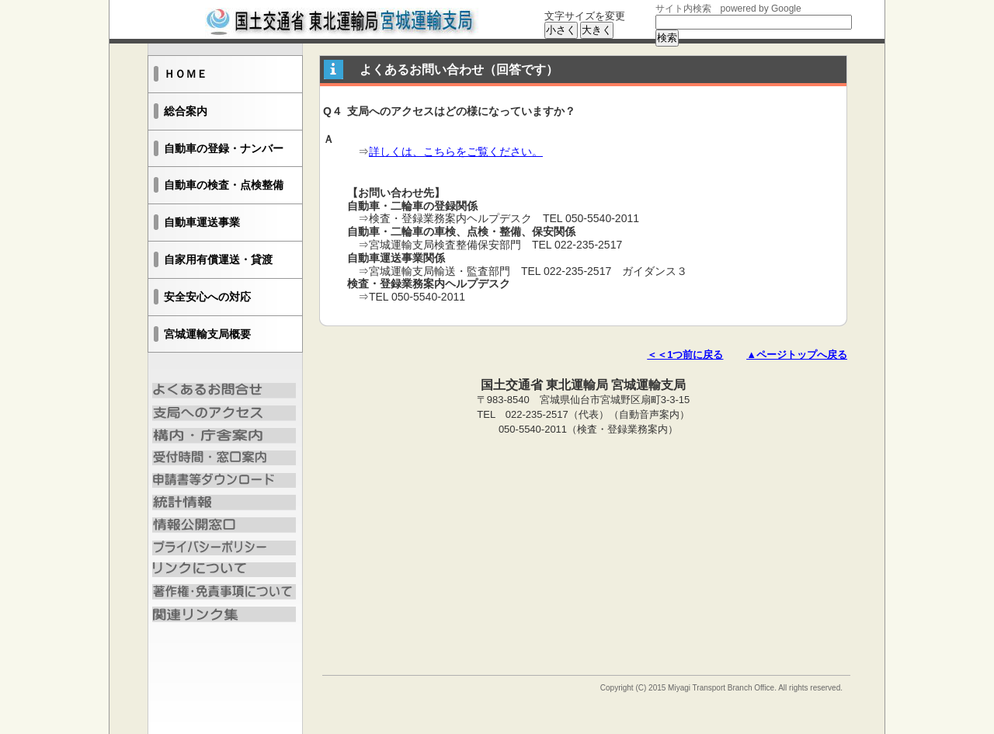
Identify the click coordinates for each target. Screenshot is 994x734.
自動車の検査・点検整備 (223, 185)
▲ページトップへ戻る (796, 354)
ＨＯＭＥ (185, 74)
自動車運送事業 (202, 222)
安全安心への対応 (207, 296)
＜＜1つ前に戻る (685, 354)
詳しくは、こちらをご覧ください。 (456, 151)
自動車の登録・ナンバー (223, 148)
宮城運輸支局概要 (207, 334)
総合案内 (185, 111)
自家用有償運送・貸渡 (218, 259)
